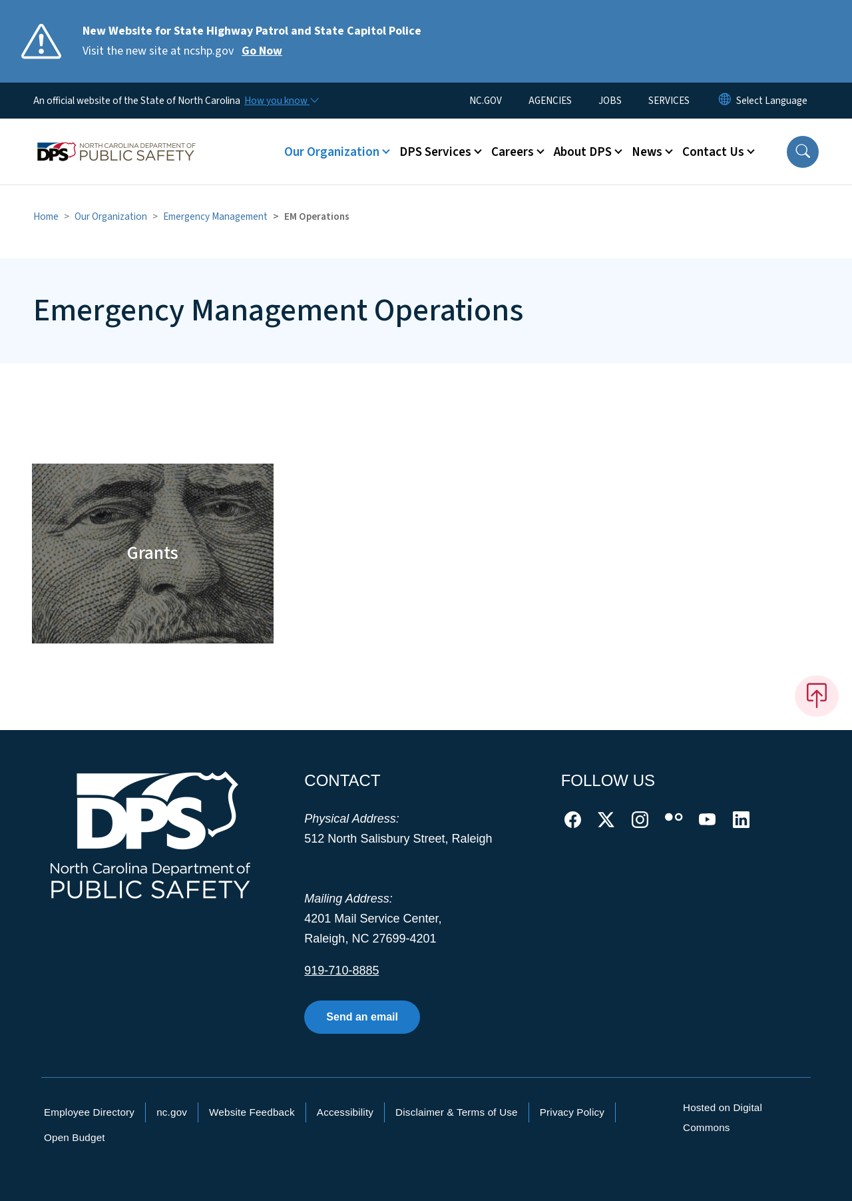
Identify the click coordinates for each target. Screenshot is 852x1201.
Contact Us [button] (713, 152)
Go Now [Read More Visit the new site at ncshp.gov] (262, 51)
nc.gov (171, 1112)
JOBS (610, 100)
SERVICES (669, 100)
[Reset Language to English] (725, 101)
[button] (803, 152)
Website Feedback (252, 1112)
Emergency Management (215, 216)
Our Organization (111, 216)
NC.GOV (485, 100)
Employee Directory (89, 1112)
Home (46, 216)
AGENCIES (550, 100)
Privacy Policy (572, 1112)
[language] (771, 101)
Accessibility (345, 1112)
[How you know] (281, 101)
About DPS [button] (583, 152)
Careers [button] (512, 152)
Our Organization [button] (331, 152)
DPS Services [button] (435, 152)
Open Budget (74, 1137)
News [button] (647, 152)
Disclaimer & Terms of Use (456, 1112)
